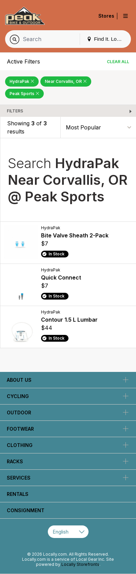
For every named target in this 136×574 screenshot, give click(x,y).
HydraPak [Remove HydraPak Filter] (21, 81)
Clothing (20, 445)
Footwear (20, 429)
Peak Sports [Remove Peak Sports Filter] (24, 93)
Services (19, 478)
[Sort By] (98, 127)
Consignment (25, 510)
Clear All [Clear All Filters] (118, 61)
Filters (15, 110)
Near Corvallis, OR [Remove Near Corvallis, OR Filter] (66, 81)
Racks (15, 461)
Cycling (18, 396)
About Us (19, 380)
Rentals (17, 494)
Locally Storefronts (80, 564)
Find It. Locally (107, 39)
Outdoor (19, 412)
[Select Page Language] (68, 531)
